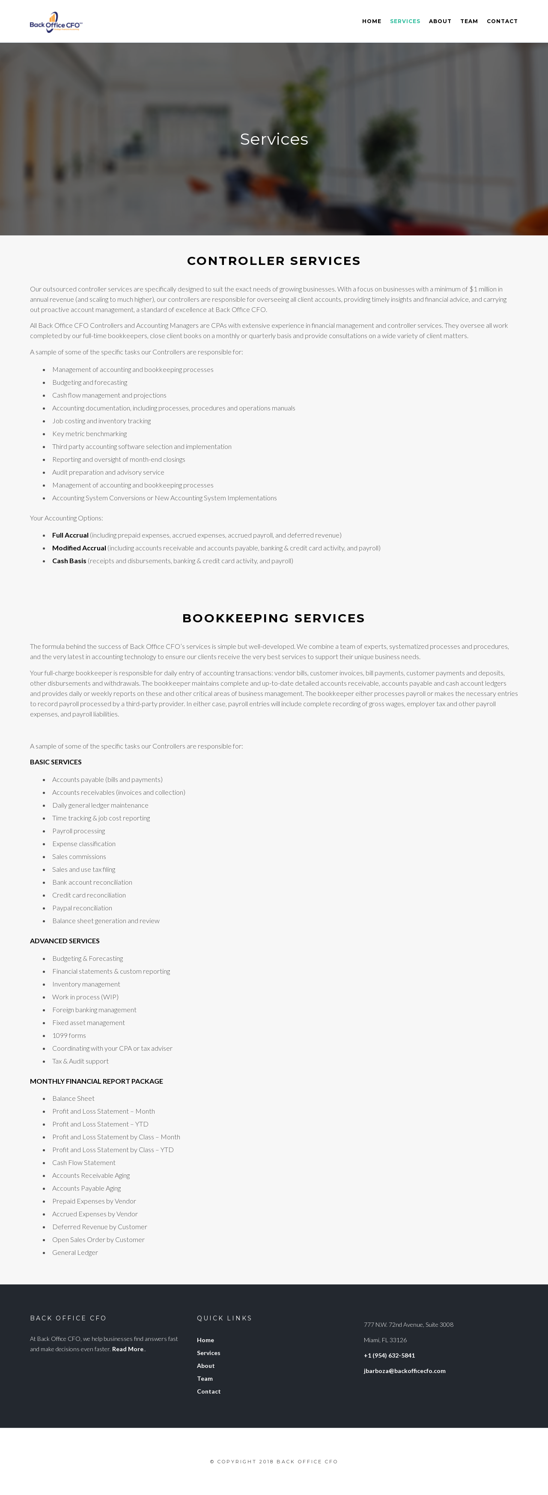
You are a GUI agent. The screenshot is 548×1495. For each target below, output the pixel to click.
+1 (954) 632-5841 (389, 1355)
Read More (127, 1348)
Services (405, 21)
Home (371, 21)
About (440, 21)
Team (469, 21)
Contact (502, 21)
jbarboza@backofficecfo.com (405, 1370)
